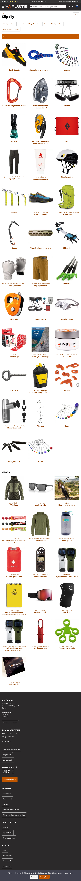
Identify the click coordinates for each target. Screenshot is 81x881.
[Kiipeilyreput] (67, 202)
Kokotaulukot (7, 856)
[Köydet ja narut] (40, 60)
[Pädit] (67, 131)
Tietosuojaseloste (9, 838)
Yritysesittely (7, 866)
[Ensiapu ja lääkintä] (14, 564)
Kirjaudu (6, 827)
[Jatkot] (14, 131)
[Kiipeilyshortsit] (40, 273)
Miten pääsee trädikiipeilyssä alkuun (29, 24)
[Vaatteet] (14, 493)
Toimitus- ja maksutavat (11, 810)
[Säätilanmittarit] (40, 564)
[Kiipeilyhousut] (14, 166)
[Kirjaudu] (69, 6)
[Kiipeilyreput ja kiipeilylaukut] (40, 380)
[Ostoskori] (73, 6)
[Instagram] (8, 772)
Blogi (4, 850)
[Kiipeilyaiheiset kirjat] (40, 344)
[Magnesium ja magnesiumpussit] (40, 166)
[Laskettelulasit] (40, 600)
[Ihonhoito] (67, 344)
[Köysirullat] (14, 309)
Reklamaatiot (7, 799)
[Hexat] (67, 416)
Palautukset (7, 794)
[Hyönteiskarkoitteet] (14, 636)
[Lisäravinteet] (14, 528)
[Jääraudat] (67, 238)
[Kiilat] (40, 451)
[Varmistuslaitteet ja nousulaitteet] (40, 95)
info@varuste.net (8, 737)
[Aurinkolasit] (40, 493)
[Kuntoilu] (67, 493)
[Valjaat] (67, 95)
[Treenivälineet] (40, 238)
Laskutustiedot (8, 760)
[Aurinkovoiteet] (40, 636)
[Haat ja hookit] (14, 451)
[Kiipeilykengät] (14, 60)
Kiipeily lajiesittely (9, 24)
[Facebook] (3, 772)
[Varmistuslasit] (67, 309)
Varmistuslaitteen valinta (11, 29)
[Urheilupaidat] (40, 528)
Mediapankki (7, 861)
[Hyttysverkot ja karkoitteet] (67, 564)
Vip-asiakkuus (7, 833)
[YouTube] (13, 772)
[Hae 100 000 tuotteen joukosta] (48, 6)
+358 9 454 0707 (12, 733)
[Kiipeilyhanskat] (14, 273)
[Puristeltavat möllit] (67, 636)
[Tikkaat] (40, 416)
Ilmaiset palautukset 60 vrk (69, 1)
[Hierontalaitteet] (14, 416)
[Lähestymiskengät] (40, 202)
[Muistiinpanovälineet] (14, 600)
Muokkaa (34, 877)
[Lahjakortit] (14, 672)
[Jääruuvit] (14, 202)
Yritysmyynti (7, 755)
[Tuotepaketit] (40, 309)
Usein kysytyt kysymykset (11, 749)
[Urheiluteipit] (14, 344)
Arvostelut (10, 1)
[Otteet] (67, 380)
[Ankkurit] (14, 380)
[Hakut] (14, 238)
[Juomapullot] (67, 528)
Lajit (4, 13)
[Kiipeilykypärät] (67, 166)
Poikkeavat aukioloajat (10, 723)
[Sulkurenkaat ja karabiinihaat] (14, 95)
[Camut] (67, 60)
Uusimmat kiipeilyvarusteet (53, 24)
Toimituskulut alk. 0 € (38, 1)
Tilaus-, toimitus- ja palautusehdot (14, 815)
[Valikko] (3, 7)
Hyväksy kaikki (44, 877)
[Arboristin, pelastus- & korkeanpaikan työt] (40, 131)
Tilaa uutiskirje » (9, 779)
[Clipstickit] (67, 273)
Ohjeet (5, 804)
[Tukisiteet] (67, 600)
